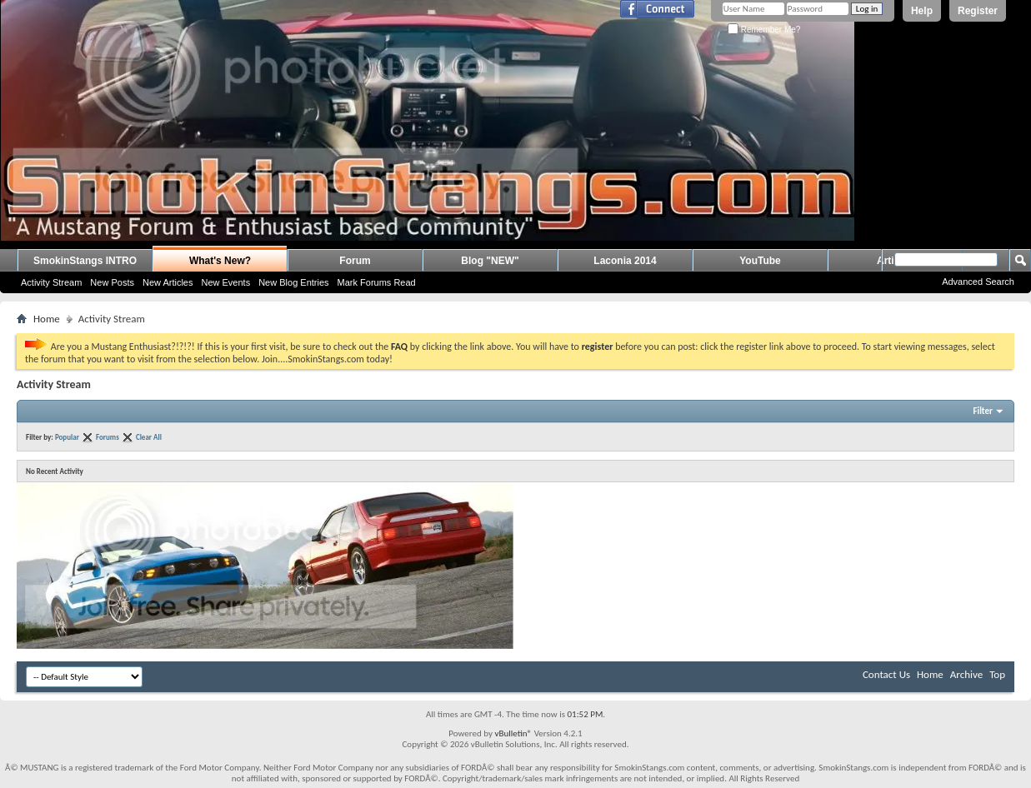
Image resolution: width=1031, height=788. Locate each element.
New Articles (168, 282)
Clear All (149, 436)
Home (46, 318)
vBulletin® (513, 733)
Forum (354, 261)
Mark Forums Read (377, 282)
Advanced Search (978, 282)
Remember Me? (764, 29)
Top (997, 674)
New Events (225, 282)
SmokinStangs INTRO (85, 261)
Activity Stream (51, 282)
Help (922, 11)
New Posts (112, 282)
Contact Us (886, 674)
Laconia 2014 (624, 261)
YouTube (760, 261)
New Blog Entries (293, 282)
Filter (983, 411)
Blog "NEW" (489, 261)
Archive (966, 674)
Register (978, 11)
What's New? (220, 261)
